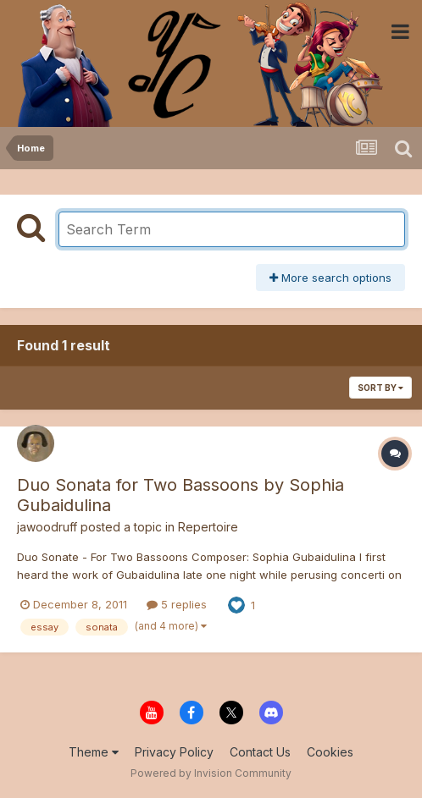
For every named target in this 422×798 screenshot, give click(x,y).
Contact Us (260, 752)
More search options (330, 277)
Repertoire (208, 527)
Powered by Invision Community (211, 773)
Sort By (380, 387)
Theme (94, 752)
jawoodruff (47, 527)
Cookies (330, 752)
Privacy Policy (174, 752)
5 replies (177, 604)
